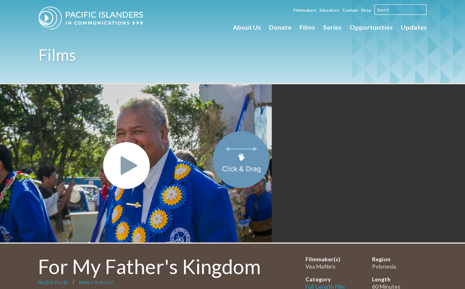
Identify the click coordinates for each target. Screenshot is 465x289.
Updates (414, 27)
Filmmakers (304, 10)
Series (332, 27)
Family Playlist (96, 282)
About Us (247, 27)
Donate (280, 27)
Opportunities (371, 27)
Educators (329, 10)
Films (307, 27)
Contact (350, 10)
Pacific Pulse (53, 282)
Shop (366, 10)
